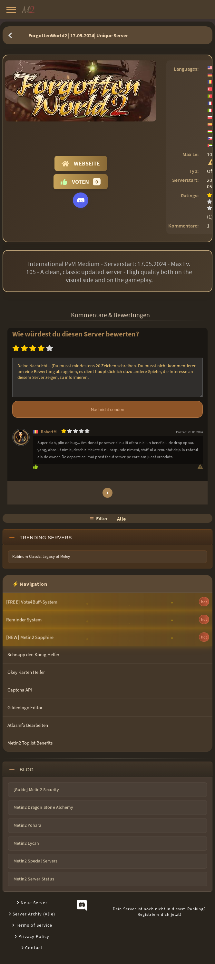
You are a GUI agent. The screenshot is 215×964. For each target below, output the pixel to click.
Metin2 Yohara (28, 825)
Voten (81, 181)
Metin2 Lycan (26, 843)
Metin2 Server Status (34, 879)
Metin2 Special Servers (35, 861)
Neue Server (34, 903)
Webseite (81, 163)
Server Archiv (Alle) (34, 914)
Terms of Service (34, 925)
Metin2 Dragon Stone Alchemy (43, 807)
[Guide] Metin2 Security (36, 789)
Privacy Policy (33, 936)
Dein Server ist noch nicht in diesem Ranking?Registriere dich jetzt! (159, 911)
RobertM (49, 431)
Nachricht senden (107, 409)
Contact (34, 948)
